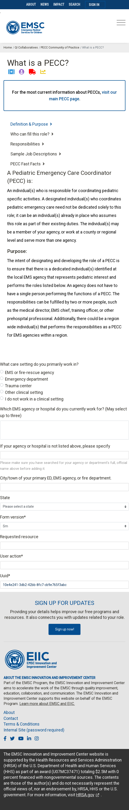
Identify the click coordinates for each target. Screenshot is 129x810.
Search (74, 4)
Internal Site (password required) (34, 730)
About (31, 4)
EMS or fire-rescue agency (29, 372)
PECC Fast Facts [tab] (27, 164)
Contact (11, 718)
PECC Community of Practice (60, 47)
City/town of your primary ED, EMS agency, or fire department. (55, 478)
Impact (58, 4)
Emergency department (26, 379)
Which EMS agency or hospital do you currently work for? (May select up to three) (63, 412)
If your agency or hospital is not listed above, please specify (55, 446)
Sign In (94, 5)
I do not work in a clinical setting (34, 399)
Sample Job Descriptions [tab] (35, 154)
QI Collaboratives (26, 47)
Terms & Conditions (22, 724)
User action (11, 556)
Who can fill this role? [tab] (31, 134)
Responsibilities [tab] (27, 144)
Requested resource (19, 536)
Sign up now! (64, 629)
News (44, 4)
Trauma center (18, 385)
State (5, 497)
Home (8, 47)
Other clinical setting (24, 392)
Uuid (5, 575)
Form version (13, 517)
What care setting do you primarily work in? (39, 364)
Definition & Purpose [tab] (31, 124)
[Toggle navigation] (121, 24)
